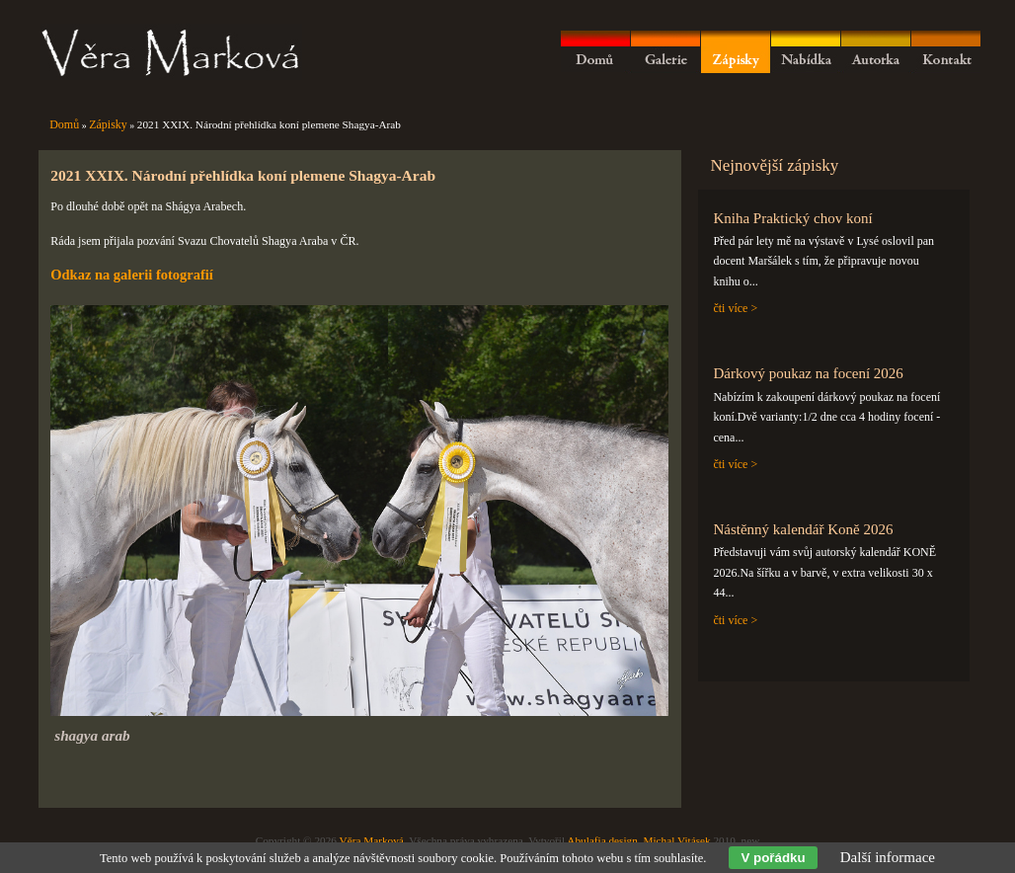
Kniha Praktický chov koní (792, 218)
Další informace (887, 857)
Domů (64, 124)
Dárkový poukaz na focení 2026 (807, 373)
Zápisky (108, 124)
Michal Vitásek (676, 840)
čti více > (735, 308)
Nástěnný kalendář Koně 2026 (803, 529)
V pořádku (773, 857)
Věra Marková (372, 840)
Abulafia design (602, 840)
